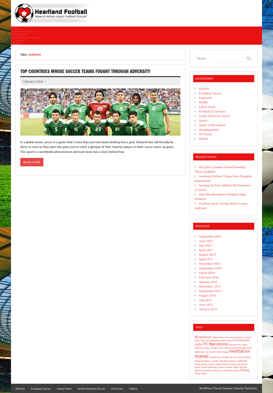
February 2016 (209, 277)
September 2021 (210, 236)
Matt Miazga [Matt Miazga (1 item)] (222, 351)
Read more (31, 162)
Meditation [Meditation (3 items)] (239, 350)
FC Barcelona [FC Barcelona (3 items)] (215, 343)
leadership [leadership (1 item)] (199, 351)
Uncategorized (209, 129)
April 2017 (206, 259)
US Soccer (17, 40)
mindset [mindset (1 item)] (225, 357)
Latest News (19, 34)
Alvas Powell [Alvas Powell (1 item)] (230, 337)
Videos (15, 43)
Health (203, 102)
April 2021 (206, 250)
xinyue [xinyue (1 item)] (236, 370)
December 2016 (209, 263)
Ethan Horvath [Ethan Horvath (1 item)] (227, 340)
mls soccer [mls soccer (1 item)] (238, 357)
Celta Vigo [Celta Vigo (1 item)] (199, 340)
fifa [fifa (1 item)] (239, 344)
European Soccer (22, 31)
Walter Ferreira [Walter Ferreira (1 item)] (240, 367)
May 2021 (205, 245)
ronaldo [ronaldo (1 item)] (214, 360)
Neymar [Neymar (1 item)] (247, 357)
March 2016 (207, 272)
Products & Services (212, 111)
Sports (203, 120)
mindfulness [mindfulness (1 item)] (214, 357)
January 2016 (208, 282)
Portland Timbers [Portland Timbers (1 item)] (202, 360)
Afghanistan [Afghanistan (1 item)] (218, 337)
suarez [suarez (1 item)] (221, 367)
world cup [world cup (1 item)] (216, 370)
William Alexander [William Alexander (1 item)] (203, 370)
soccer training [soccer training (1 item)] (230, 364)
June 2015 (206, 304)
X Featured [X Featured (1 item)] (227, 370)
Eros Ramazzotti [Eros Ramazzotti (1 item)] (212, 340)
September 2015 (210, 291)
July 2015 (205, 300)
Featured (205, 97)
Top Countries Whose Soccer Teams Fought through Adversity (85, 71)
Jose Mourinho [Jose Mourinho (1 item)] (231, 347)
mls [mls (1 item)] (231, 357)
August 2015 (207, 295)
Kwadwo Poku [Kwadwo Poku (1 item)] (245, 347)
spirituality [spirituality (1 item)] (242, 364)
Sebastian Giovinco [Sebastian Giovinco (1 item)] (228, 360)
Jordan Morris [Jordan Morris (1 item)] (216, 347)
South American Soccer (26, 37)
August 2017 (207, 254)
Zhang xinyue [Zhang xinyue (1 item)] (201, 373)
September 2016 (210, 268)
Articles (16, 28)
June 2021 (206, 241)
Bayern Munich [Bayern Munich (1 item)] (244, 337)
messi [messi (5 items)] (202, 356)
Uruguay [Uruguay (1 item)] (228, 367)
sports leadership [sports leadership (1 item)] (209, 367)
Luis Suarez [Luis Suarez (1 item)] (210, 351)
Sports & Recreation (212, 125)
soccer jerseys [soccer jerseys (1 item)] (201, 364)
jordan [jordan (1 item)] (206, 347)
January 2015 (208, 309)
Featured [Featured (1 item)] (232, 344)
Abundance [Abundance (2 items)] (203, 337)
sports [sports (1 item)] (197, 367)
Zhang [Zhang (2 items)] (244, 370)
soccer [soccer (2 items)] (242, 360)
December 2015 (209, 286)
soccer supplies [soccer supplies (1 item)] (215, 364)
